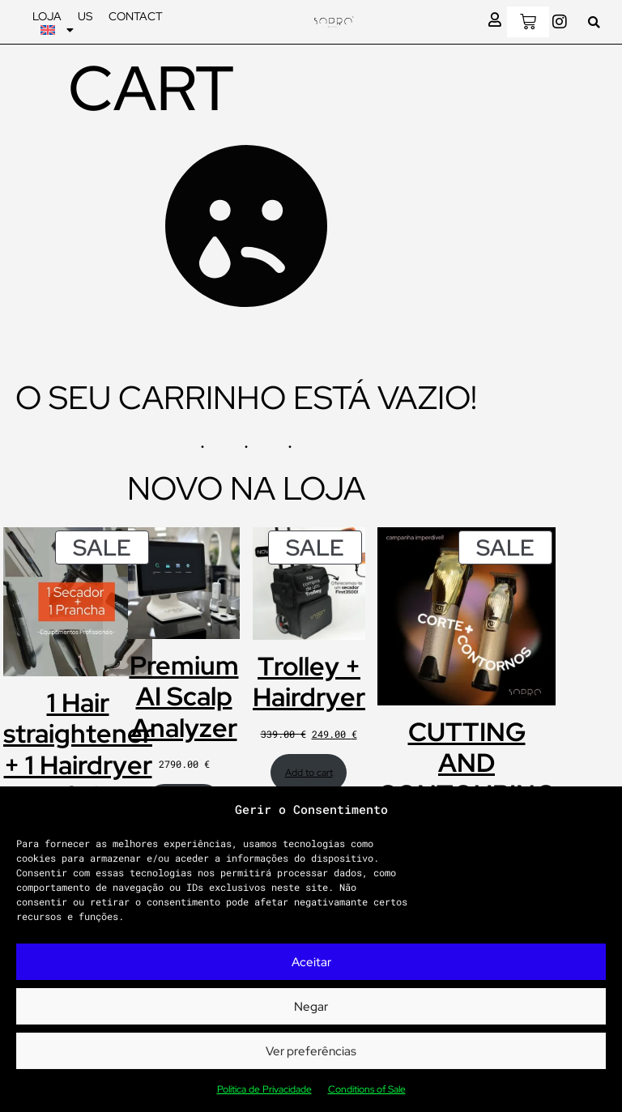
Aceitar (311, 962)
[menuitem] (57, 30)
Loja (47, 16)
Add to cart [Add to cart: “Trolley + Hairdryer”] (309, 772)
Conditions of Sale (367, 1089)
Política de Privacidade (264, 1089)
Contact (136, 16)
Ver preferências (311, 1051)
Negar (311, 1007)
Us (85, 16)
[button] (594, 22)
